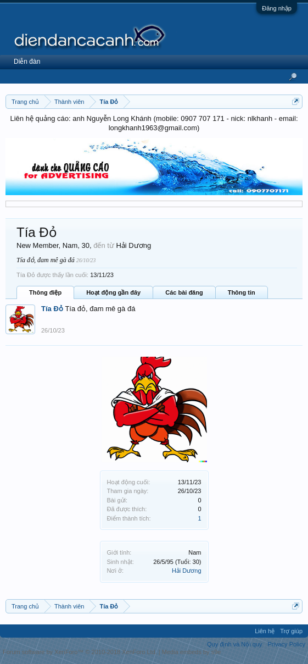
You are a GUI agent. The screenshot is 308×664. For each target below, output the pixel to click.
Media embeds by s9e (191, 652)
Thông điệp (45, 292)
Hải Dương (186, 570)
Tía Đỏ (52, 309)
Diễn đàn (27, 61)
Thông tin (241, 292)
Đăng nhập (277, 8)
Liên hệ (265, 631)
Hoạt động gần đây (113, 292)
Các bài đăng (184, 292)
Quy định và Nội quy (234, 644)
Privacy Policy (286, 644)
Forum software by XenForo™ (80, 652)
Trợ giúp (291, 631)
